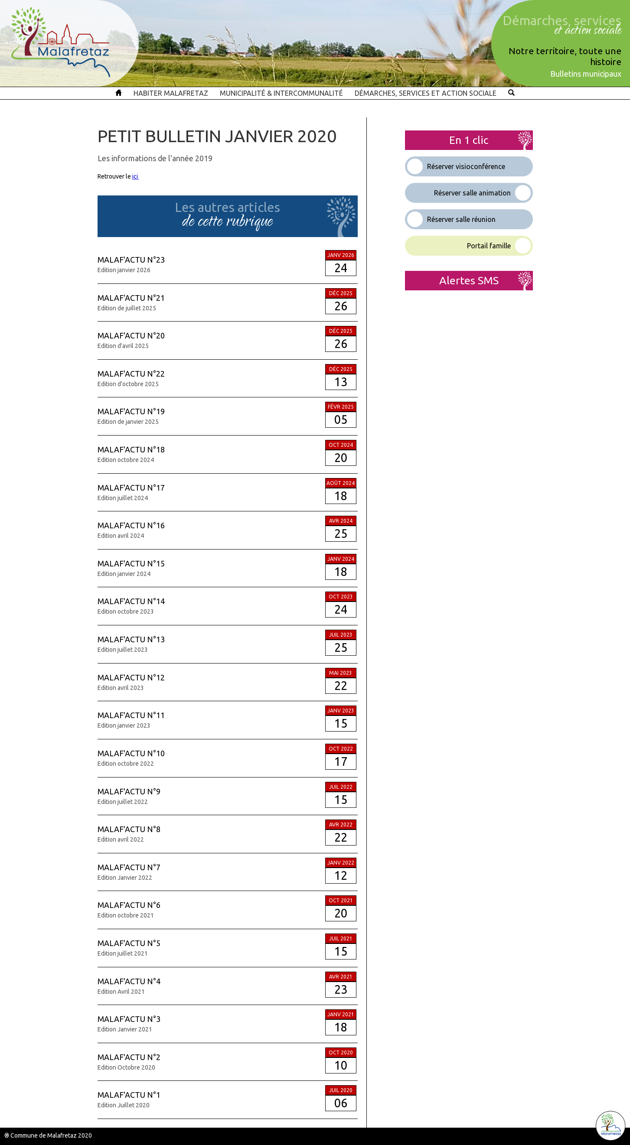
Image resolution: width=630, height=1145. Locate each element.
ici (135, 176)
